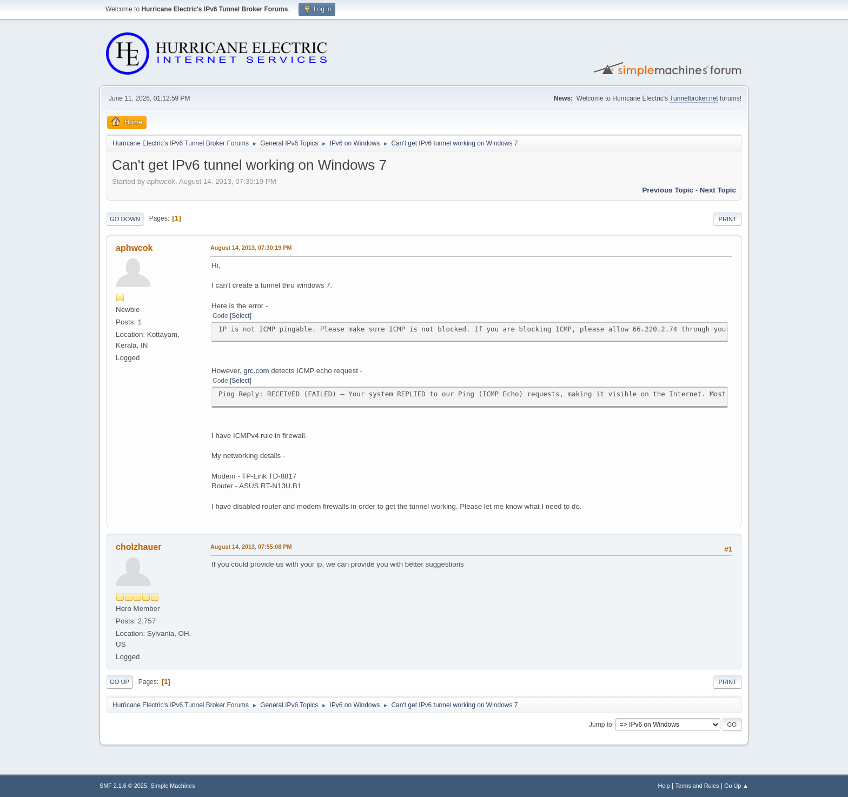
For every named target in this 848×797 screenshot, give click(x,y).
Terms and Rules (697, 785)
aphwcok (134, 248)
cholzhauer (138, 547)
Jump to (600, 724)
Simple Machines (172, 785)
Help (664, 785)
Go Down (125, 219)
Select (240, 316)
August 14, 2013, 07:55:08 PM (251, 546)
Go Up (119, 682)
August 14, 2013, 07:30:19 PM (251, 247)
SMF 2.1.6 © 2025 (123, 785)
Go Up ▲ (736, 785)
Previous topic (667, 190)
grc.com (256, 371)
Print (727, 219)
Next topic (718, 190)
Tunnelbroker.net (694, 98)
